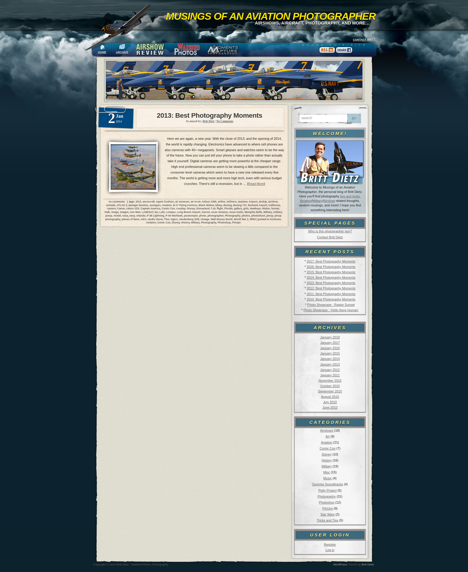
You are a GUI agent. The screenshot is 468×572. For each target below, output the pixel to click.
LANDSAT (147, 212)
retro (143, 219)
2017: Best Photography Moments (331, 261)
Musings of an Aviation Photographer (271, 16)
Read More (256, 183)
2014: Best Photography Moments (331, 277)
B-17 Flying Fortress (185, 205)
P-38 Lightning (155, 215)
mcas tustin (236, 212)
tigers (174, 219)
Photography (327, 496)
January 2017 (330, 342)
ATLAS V (122, 205)
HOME (102, 52)
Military (317, 201)
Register (330, 544)
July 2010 (330, 402)
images (124, 212)
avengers (155, 205)
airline (221, 201)
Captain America (150, 208)
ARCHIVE (122, 52)
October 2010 (330, 386)
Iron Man (135, 212)
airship (262, 201)
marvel (206, 212)
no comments (117, 201)
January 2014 (330, 359)
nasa (125, 215)
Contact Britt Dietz (330, 237)
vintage (205, 219)
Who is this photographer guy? (330, 231)
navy (132, 215)
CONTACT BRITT (364, 39)
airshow (273, 201)
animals (111, 205)
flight (220, 208)
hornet (275, 208)
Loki (161, 212)
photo (202, 215)
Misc (326, 472)
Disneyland (203, 208)
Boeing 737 (240, 205)
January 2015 (330, 353)
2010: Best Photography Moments (331, 299)
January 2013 (330, 364)
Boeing (228, 205)
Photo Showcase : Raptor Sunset (331, 304)
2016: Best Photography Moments (331, 267)
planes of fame (130, 219)
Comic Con (327, 448)
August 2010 (330, 396)
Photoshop (327, 502)
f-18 (213, 208)
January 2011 (330, 375)
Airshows (326, 430)
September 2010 (330, 391)
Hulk (107, 212)
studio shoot (155, 219)
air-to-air (196, 201)
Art (328, 436)
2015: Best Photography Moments (331, 272)
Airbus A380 (209, 201)
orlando (141, 215)
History (327, 460)
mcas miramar (219, 212)
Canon (121, 208)
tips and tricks (350, 196)
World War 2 (241, 219)
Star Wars (328, 514)
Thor (167, 219)
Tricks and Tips (327, 520)
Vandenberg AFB (189, 219)
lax (156, 212)
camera (111, 208)
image (114, 212)
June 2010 (329, 407)
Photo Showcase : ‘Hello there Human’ (331, 310)
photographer (215, 215)
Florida (228, 208)
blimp (218, 205)
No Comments (224, 121)
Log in (330, 550)
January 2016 (330, 348)
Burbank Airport (257, 205)
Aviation (305, 201)
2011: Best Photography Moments (331, 294)
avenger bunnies (138, 205)
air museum (182, 201)
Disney (327, 454)
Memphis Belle (253, 212)
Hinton (266, 208)
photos (245, 215)
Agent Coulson (165, 201)
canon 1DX (132, 208)
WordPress (340, 564)
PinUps (327, 508)
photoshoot (258, 215)
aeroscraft (149, 201)
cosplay (181, 208)
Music (327, 478)
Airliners (232, 201)
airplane (242, 201)
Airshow (329, 201)
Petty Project (327, 490)
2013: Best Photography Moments (331, 283)
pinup (270, 215)
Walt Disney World (222, 219)
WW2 (253, 219)
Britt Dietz (367, 564)
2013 (138, 201)
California (274, 205)
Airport (253, 201)
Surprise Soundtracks (327, 484)
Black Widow (206, 205)
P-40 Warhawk (174, 215)
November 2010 (329, 380)
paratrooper (191, 215)
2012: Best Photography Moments (331, 288)
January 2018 (330, 337)
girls (246, 208)
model (117, 215)
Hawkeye (255, 208)
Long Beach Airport (188, 212)
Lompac (171, 212)
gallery (238, 208)
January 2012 (330, 370)
